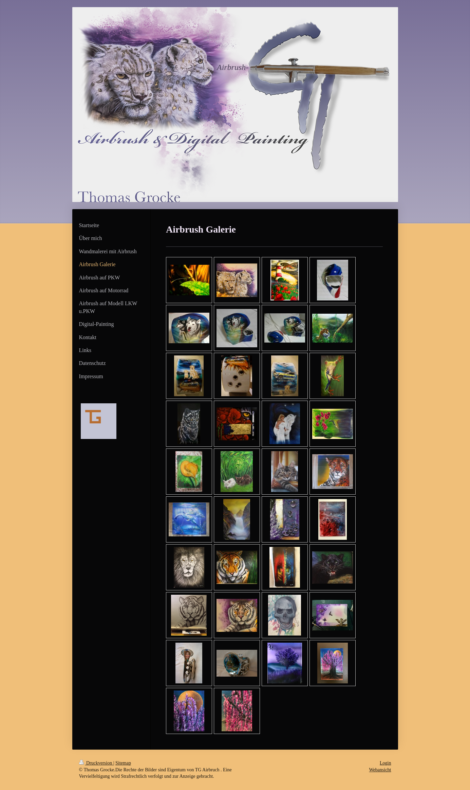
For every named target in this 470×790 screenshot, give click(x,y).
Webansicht (380, 769)
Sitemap (123, 763)
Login (385, 763)
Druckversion (96, 763)
